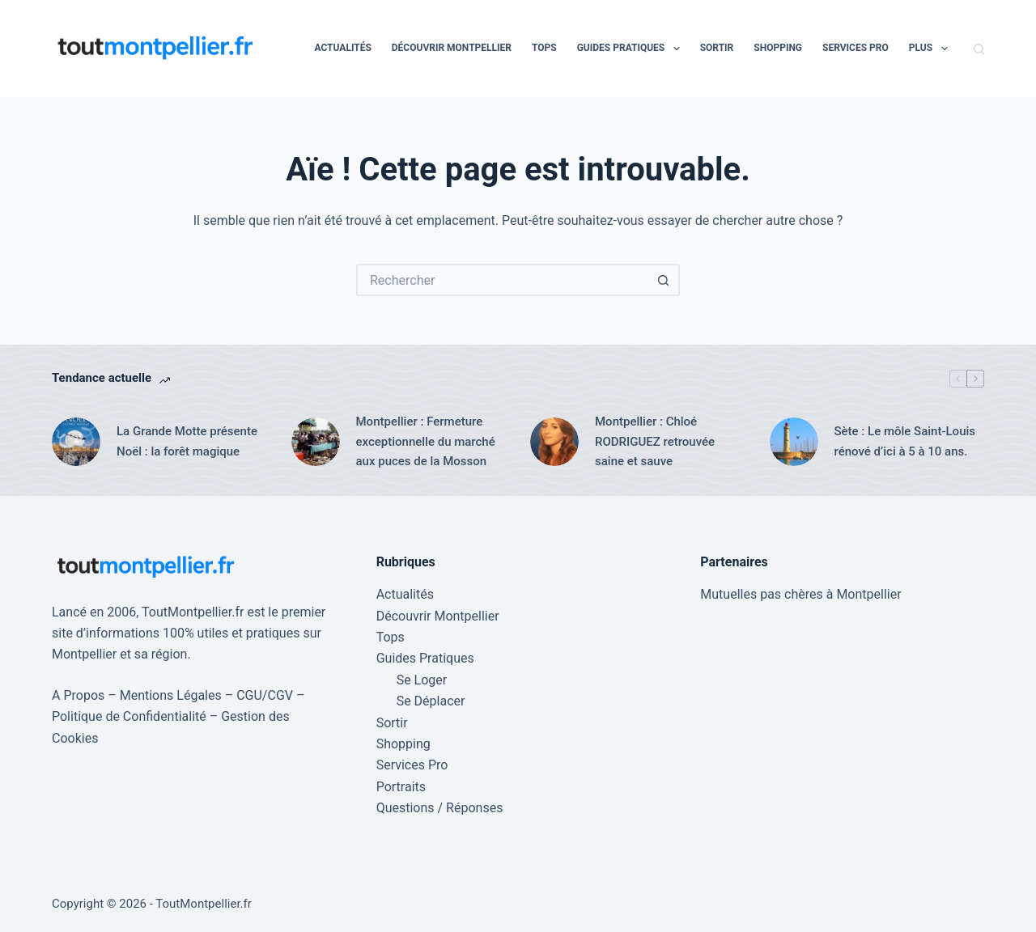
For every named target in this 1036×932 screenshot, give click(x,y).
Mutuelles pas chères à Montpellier (800, 594)
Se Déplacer (431, 701)
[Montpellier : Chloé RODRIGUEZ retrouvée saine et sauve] (554, 441)
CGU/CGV (264, 695)
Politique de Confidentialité (129, 716)
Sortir (717, 47)
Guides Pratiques (631, 48)
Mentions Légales (171, 695)
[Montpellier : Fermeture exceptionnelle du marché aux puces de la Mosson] (315, 441)
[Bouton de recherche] (664, 280)
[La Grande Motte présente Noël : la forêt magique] (76, 441)
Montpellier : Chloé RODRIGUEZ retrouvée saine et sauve (655, 441)
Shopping (778, 47)
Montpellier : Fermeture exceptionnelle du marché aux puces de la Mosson (425, 441)
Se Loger (422, 680)
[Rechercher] (979, 49)
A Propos (78, 695)
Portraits (401, 786)
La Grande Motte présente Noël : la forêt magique (187, 441)
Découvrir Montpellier (452, 47)
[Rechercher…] (502, 280)
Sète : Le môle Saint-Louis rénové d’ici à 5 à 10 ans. (905, 441)
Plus (931, 48)
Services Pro (855, 47)
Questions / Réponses (439, 808)
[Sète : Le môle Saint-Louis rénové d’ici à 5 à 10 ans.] (794, 441)
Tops (544, 47)
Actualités (342, 47)
